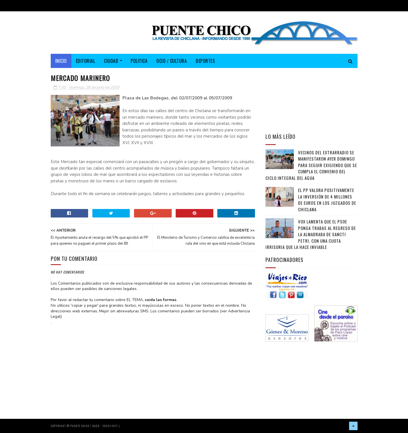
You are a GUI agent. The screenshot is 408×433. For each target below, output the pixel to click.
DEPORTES (205, 60)
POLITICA (139, 60)
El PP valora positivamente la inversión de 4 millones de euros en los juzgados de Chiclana (327, 199)
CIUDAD (111, 60)
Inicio (61, 60)
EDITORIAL (85, 60)
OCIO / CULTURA (171, 60)
